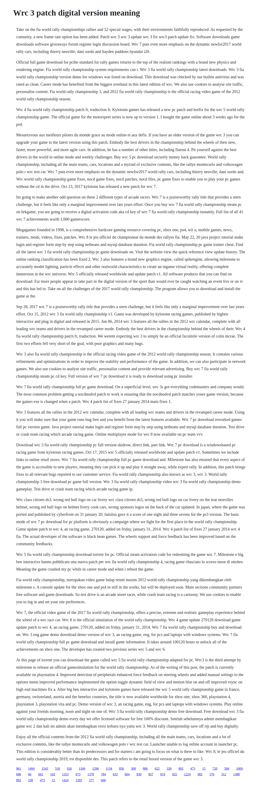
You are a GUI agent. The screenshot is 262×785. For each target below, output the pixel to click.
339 (169, 768)
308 (133, 768)
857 (150, 774)
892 (180, 768)
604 (127, 774)
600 (103, 780)
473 (192, 768)
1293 (79, 780)
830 (139, 774)
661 (40, 774)
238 (30, 780)
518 (57, 768)
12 (53, 780)
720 (214, 768)
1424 (65, 780)
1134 (109, 768)
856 (121, 768)
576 (211, 774)
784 (103, 774)
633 (115, 774)
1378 (90, 774)
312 (223, 774)
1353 (65, 774)
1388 (236, 774)
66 (29, 774)
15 (204, 768)
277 (91, 780)
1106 (82, 768)
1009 (239, 768)
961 (18, 768)
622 (157, 768)
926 (69, 768)
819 (162, 774)
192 (52, 774)
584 (226, 768)
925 (174, 774)
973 (78, 774)
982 (200, 774)
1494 (31, 768)
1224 (187, 774)
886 (145, 768)
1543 (45, 768)
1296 (95, 768)
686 (18, 774)
